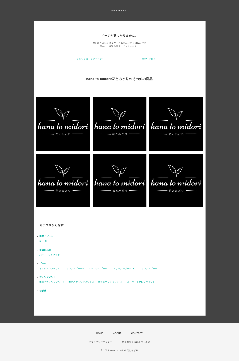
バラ (41, 255)
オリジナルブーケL (99, 268)
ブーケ (42, 263)
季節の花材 (45, 250)
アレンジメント (47, 277)
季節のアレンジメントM (81, 282)
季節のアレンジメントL (110, 282)
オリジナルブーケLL (123, 268)
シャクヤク (54, 255)
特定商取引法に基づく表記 (136, 342)
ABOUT (117, 333)
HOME (99, 333)
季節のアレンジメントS (51, 282)
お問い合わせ (149, 59)
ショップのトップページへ (90, 59)
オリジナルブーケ (148, 268)
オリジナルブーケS (49, 268)
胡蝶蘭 (42, 290)
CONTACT (137, 333)
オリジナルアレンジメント (141, 282)
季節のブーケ (46, 236)
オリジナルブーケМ (74, 268)
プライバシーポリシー (100, 342)
